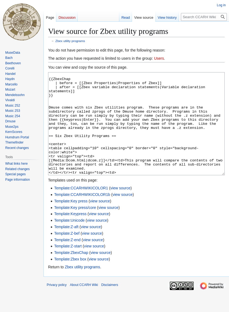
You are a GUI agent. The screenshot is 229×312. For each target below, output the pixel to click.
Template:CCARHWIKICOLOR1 (81, 208)
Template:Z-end (67, 260)
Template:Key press (70, 221)
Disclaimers (109, 305)
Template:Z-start (67, 266)
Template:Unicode (69, 240)
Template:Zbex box (70, 279)
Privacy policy (57, 305)
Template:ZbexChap (71, 273)
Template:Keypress (70, 234)
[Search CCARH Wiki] (204, 17)
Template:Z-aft (66, 247)
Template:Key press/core (75, 228)
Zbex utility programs (70, 41)
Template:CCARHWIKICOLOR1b (82, 215)
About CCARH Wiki (84, 305)
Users (159, 58)
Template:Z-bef (66, 253)
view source (120, 208)
